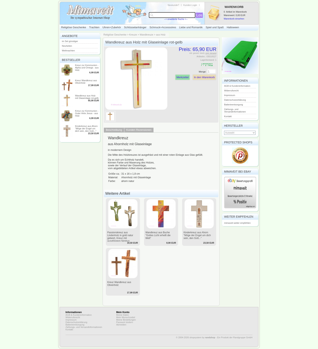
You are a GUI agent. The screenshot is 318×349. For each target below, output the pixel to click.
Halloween (233, 27)
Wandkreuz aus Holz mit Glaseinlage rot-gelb (87, 96)
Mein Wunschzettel (125, 317)
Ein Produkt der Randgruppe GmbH (234, 337)
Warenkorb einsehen (234, 18)
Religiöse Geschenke (73, 27)
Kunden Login (190, 5)
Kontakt (228, 116)
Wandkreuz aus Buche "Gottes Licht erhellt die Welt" (158, 235)
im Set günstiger (70, 41)
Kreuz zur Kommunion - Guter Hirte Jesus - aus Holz (87, 113)
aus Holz (160, 34)
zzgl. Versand (210, 53)
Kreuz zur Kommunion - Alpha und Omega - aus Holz (87, 67)
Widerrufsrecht (231, 90)
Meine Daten (122, 315)
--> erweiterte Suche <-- (176, 19)
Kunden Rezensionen (138, 129)
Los (199, 15)
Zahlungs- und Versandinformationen (235, 110)
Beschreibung (114, 129)
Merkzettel (182, 77)
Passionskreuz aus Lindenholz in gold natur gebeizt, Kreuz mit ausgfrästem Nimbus (120, 236)
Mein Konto (122, 312)
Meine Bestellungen (126, 320)
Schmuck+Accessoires (162, 27)
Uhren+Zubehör (111, 27)
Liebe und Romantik (191, 27)
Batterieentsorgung (233, 104)
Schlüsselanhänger (135, 27)
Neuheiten (67, 46)
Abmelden (121, 324)
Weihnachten (68, 50)
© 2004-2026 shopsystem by (195, 337)
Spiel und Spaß (215, 27)
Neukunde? (173, 5)
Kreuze (133, 34)
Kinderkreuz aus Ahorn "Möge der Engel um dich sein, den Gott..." (86, 128)
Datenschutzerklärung (235, 100)
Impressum (229, 95)
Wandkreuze (146, 34)
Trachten (94, 27)
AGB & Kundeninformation (237, 86)
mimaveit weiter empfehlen (237, 223)
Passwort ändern (124, 322)
